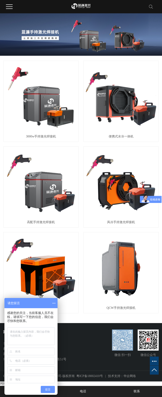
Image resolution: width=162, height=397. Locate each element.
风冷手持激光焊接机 (121, 222)
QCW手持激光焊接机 (120, 308)
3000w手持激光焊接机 (41, 136)
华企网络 (129, 376)
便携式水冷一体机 (121, 136)
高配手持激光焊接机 (41, 222)
